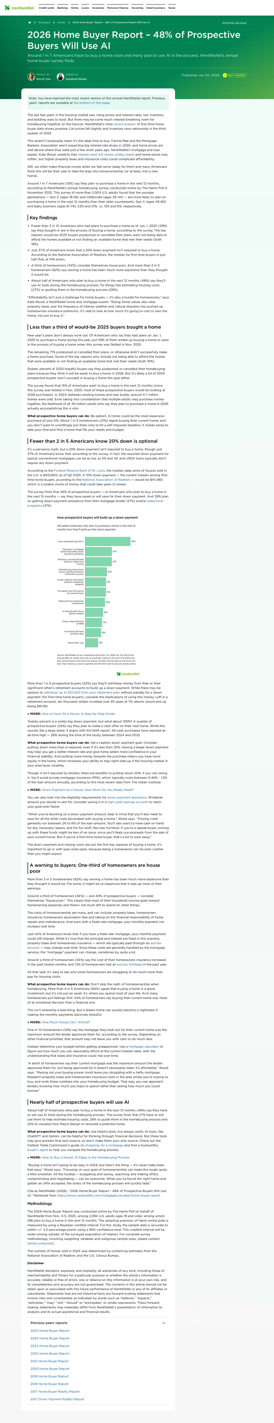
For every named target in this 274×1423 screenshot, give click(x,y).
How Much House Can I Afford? (66, 1022)
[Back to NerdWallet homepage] (29, 22)
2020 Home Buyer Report (49, 1369)
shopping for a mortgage (104, 1145)
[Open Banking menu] (62, 7)
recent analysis (125, 124)
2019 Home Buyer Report (49, 1376)
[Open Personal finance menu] (117, 7)
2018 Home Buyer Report (49, 1384)
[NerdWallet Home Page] (19, 8)
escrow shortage (129, 964)
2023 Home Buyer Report (49, 1346)
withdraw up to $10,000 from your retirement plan (82, 692)
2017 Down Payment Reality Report (57, 1399)
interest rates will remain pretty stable (106, 154)
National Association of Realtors (106, 479)
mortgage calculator (144, 1046)
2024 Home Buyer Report (49, 1338)
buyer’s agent (37, 1150)
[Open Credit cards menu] (46, 7)
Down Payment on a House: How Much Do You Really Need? (88, 790)
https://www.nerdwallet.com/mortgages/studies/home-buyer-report (108, 1195)
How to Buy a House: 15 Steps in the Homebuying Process (86, 1157)
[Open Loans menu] (85, 7)
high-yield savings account (128, 802)
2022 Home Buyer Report (49, 1353)
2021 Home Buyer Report (49, 1361)
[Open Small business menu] (155, 7)
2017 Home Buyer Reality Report (55, 1391)
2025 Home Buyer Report (49, 1330)
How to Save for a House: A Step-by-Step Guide (78, 714)
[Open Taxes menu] (171, 7)
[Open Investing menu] (137, 7)
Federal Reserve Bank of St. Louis (79, 470)
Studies (61, 22)
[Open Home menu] (74, 7)
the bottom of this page (92, 103)
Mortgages (44, 22)
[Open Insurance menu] (98, 7)
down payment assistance (127, 797)
